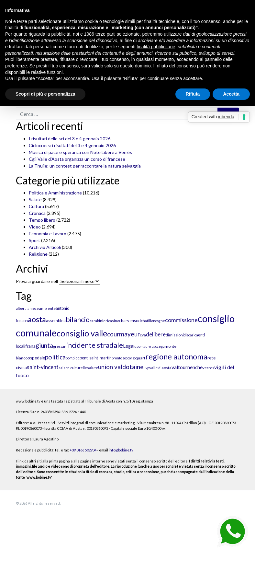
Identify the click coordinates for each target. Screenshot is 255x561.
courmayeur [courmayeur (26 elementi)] (123, 334)
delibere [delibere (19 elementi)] (156, 334)
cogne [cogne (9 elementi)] (160, 321)
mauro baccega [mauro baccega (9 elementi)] (152, 346)
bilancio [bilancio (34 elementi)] (78, 319)
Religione (38, 254)
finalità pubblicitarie (156, 46)
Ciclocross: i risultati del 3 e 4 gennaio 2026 (72, 145)
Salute (35, 199)
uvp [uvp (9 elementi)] (146, 368)
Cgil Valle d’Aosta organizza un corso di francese (77, 159)
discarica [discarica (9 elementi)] (191, 335)
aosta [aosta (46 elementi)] (37, 319)
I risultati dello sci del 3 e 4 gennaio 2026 (69, 138)
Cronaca (37, 213)
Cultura (36, 206)
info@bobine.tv (121, 450)
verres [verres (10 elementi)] (208, 368)
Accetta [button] (231, 94)
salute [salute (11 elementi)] (92, 367)
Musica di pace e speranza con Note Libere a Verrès (80, 152)
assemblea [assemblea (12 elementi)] (56, 320)
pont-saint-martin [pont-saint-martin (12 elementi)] (96, 357)
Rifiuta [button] (193, 94)
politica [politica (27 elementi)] (55, 357)
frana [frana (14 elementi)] (30, 346)
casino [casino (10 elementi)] (113, 321)
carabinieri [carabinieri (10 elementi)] (99, 321)
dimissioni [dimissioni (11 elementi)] (175, 335)
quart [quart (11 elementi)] (140, 358)
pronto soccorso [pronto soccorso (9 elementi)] (124, 358)
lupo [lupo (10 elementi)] (136, 346)
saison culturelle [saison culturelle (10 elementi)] (73, 368)
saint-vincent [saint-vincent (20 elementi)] (43, 367)
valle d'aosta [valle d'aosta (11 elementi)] (160, 367)
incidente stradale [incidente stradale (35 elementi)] (94, 345)
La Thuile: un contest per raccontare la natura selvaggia (85, 166)
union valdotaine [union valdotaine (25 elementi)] (120, 366)
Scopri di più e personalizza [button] (45, 94)
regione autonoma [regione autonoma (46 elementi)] (176, 356)
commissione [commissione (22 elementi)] (181, 319)
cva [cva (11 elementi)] (143, 335)
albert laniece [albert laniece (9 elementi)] (27, 308)
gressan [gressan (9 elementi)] (59, 346)
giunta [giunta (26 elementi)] (44, 345)
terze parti (105, 34)
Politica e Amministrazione (55, 192)
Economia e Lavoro (47, 233)
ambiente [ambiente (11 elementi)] (47, 308)
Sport (34, 240)
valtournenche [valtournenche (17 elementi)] (187, 367)
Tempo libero (42, 220)
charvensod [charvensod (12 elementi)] (130, 320)
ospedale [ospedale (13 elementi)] (36, 357)
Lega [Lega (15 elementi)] (128, 346)
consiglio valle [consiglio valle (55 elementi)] (82, 333)
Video (35, 226)
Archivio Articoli (45, 247)
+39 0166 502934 (83, 450)
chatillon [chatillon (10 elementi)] (148, 321)
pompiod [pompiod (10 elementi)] (73, 358)
